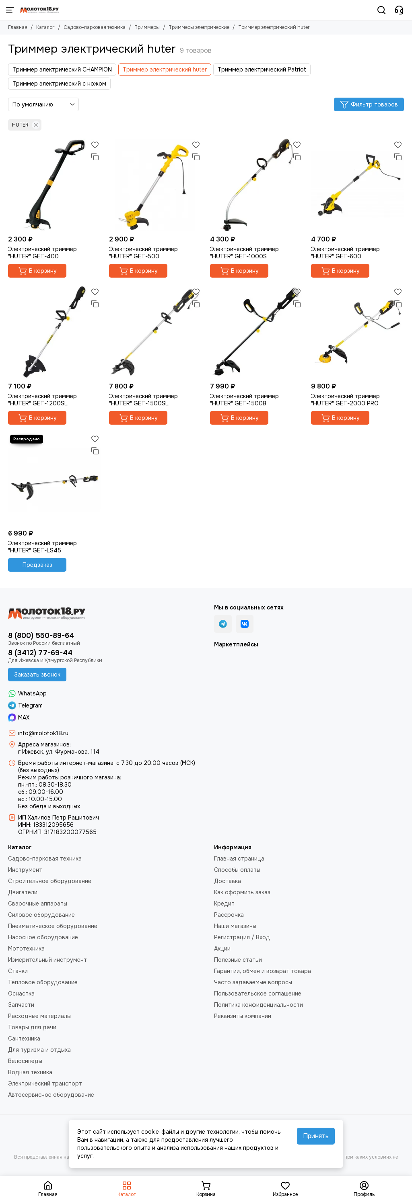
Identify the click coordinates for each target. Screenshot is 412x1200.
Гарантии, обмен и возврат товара (262, 971)
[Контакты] (399, 10)
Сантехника (24, 1038)
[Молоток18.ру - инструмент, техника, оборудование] (39, 10)
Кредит (224, 903)
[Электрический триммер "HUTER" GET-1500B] (256, 332)
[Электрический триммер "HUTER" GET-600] (357, 185)
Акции (222, 948)
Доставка (227, 881)
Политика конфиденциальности (258, 1004)
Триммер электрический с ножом (59, 83)
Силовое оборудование (41, 914)
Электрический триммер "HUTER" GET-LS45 (42, 547)
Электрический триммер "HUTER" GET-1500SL (143, 400)
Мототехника (26, 948)
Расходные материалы (39, 1016)
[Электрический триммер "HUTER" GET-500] (155, 185)
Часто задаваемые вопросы (253, 982)
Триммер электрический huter (165, 69)
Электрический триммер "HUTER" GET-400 (42, 252)
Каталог (45, 27)
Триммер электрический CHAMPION (62, 69)
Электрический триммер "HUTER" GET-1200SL (42, 400)
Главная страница (239, 858)
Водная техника (30, 1072)
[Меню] (10, 10)
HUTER (26, 125)
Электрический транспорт (45, 1083)
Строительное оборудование (49, 881)
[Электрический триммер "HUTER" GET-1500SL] (155, 332)
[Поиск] (381, 10)
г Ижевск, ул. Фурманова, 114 (58, 751)
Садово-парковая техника (95, 27)
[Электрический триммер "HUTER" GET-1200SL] (54, 332)
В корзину (37, 270)
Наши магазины (235, 926)
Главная (17, 27)
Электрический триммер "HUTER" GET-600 (345, 252)
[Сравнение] (95, 157)
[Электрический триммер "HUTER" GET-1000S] (256, 185)
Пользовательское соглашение (257, 993)
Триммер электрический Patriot (262, 69)
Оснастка (21, 993)
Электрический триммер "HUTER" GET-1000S (244, 252)
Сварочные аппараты (37, 903)
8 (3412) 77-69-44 (40, 652)
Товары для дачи (32, 1027)
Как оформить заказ (242, 892)
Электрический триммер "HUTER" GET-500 (143, 252)
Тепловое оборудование (43, 982)
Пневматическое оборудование (52, 926)
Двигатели (22, 892)
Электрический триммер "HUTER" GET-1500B (244, 400)
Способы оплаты (237, 869)
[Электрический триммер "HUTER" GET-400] (54, 185)
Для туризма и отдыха (39, 1049)
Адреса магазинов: (44, 744)
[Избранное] (95, 145)
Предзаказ (37, 564)
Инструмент (25, 869)
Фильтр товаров (369, 104)
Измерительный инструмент (47, 959)
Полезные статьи (238, 959)
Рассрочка (229, 914)
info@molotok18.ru (43, 733)
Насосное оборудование (43, 937)
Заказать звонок (37, 674)
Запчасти (21, 1004)
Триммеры (147, 27)
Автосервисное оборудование (51, 1094)
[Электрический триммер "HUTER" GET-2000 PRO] (357, 332)
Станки (18, 971)
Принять (316, 1136)
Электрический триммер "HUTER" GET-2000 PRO (345, 400)
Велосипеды (25, 1061)
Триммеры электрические (199, 27)
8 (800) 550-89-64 (41, 635)
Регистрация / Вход (242, 937)
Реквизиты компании (242, 1016)
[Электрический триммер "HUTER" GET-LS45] (54, 479)
